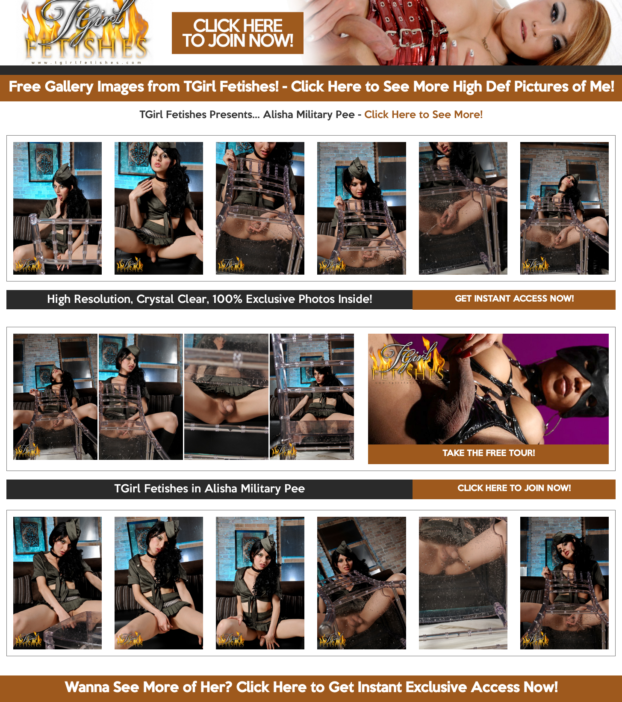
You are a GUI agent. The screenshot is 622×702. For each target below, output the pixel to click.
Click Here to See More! (423, 115)
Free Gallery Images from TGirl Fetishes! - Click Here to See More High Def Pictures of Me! (311, 87)
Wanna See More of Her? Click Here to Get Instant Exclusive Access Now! (311, 688)
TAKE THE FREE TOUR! (488, 454)
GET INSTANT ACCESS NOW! (514, 299)
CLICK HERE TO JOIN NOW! (514, 489)
